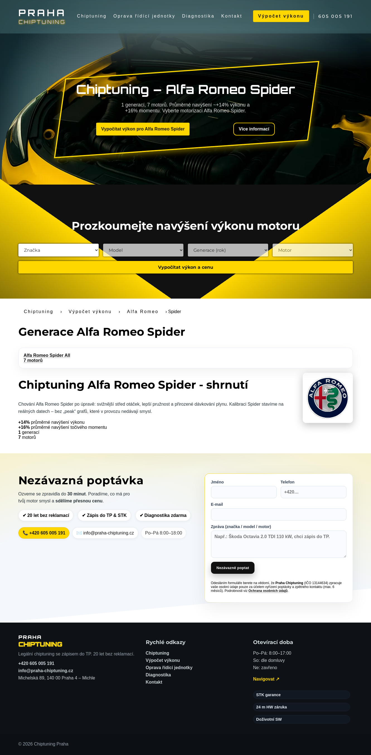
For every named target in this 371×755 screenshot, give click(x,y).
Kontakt (231, 16)
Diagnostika (198, 16)
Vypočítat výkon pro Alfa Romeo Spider (143, 129)
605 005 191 (335, 16)
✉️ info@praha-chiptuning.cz (105, 533)
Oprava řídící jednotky (144, 16)
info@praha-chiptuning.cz (45, 670)
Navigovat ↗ (266, 679)
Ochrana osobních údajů (268, 591)
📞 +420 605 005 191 (44, 533)
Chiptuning (92, 16)
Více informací (254, 129)
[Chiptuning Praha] (42, 16)
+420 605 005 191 (36, 663)
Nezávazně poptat (233, 568)
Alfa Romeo (143, 311)
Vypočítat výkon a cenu (185, 267)
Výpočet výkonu (281, 16)
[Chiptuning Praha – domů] (40, 641)
